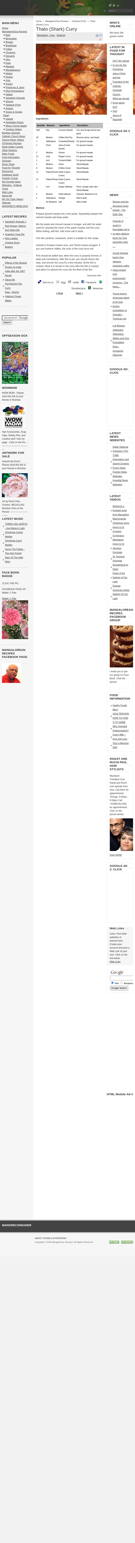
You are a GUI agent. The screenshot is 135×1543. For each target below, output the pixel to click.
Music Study (8, 164)
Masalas (9, 66)
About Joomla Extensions (50, 1238)
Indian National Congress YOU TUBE (120, 451)
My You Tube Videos (12, 199)
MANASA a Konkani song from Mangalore (121, 510)
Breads (9, 42)
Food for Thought (11, 167)
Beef (7, 35)
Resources (7, 171)
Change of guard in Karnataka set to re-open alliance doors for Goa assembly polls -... (121, 234)
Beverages (10, 38)
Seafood (60, 35)
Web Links (7, 192)
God (115, 111)
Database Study (10, 174)
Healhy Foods (120, 705)
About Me (7, 195)
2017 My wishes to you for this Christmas (121, 65)
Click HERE (116, 855)
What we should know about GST (121, 102)
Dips (7, 59)
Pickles (9, 77)
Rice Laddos (11, 238)
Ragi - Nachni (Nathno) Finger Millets (13, 296)
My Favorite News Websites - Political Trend (12, 185)
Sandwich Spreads (15, 98)
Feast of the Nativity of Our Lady (120, 577)
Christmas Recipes (12, 143)
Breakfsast (10, 45)
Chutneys (10, 52)
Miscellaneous (12, 70)
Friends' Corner (10, 178)
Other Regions (9, 150)
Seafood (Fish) (79, 21)
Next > (79, 293)
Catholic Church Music (13, 136)
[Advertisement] (71, 330)
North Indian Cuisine (12, 147)
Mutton (9, 73)
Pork (7, 80)
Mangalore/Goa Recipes (56, 21)
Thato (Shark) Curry (56, 29)
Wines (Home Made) (16, 126)
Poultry (9, 84)
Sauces (9, 101)
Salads (9, 94)
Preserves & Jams (14, 87)
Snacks (9, 108)
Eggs (8, 63)
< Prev (59, 293)
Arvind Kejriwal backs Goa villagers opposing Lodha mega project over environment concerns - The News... (121, 270)
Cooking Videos (13, 129)
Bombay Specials (11, 133)
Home (39, 21)
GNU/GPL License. (86, 1245)
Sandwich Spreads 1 (15, 221)
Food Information (11, 157)
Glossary (6, 160)
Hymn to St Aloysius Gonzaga (118, 548)
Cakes (8, 49)
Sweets (9, 119)
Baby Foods (8, 153)
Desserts (10, 56)
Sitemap (6, 202)
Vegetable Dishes (14, 122)
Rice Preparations (14, 91)
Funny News (119, 468)
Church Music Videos (13, 140)
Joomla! (38, 1245)
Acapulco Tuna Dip (14, 234)
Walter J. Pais (9, 598)
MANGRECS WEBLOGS (15, 206)
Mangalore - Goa (46, 35)
